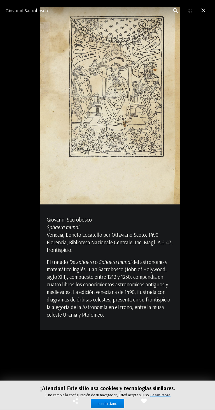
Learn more (160, 394)
